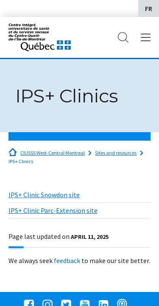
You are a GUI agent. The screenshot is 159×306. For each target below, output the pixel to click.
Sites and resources (116, 153)
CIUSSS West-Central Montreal (52, 153)
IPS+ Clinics (20, 161)
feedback (67, 260)
